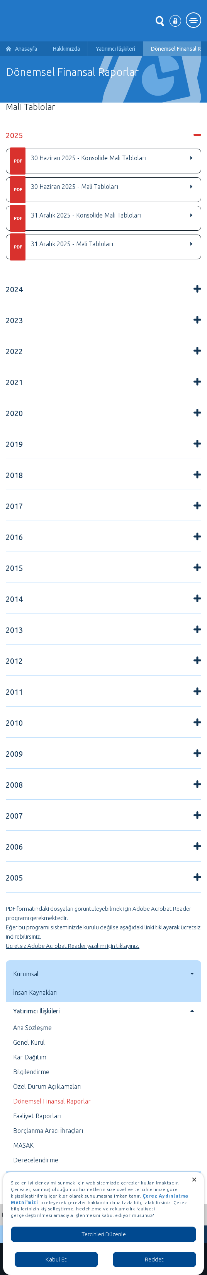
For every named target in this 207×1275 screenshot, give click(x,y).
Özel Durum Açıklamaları (47, 1086)
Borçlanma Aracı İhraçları (48, 1130)
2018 (14, 475)
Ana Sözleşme (32, 1027)
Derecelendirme (35, 1160)
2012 (14, 660)
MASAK (23, 1145)
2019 (14, 444)
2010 (14, 722)
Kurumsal (26, 973)
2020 (14, 413)
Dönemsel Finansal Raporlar (52, 1101)
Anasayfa (26, 49)
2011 (14, 691)
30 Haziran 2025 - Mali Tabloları (64, 190)
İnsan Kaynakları (35, 992)
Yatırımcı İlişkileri (115, 49)
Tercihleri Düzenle (103, 1234)
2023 (14, 320)
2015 (14, 568)
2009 (14, 753)
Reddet (154, 1259)
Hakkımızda (66, 49)
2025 (14, 135)
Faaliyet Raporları (37, 1115)
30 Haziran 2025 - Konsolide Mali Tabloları (78, 161)
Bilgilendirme (31, 1071)
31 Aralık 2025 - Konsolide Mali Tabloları (75, 218)
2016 (14, 537)
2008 (14, 784)
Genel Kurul (29, 1042)
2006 (14, 846)
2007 (14, 815)
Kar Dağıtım (29, 1057)
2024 (14, 289)
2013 (14, 630)
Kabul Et (56, 1259)
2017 (14, 506)
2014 (14, 599)
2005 (14, 877)
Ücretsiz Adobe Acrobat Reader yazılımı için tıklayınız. (72, 946)
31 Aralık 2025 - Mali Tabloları (61, 247)
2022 (14, 351)
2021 (14, 382)
